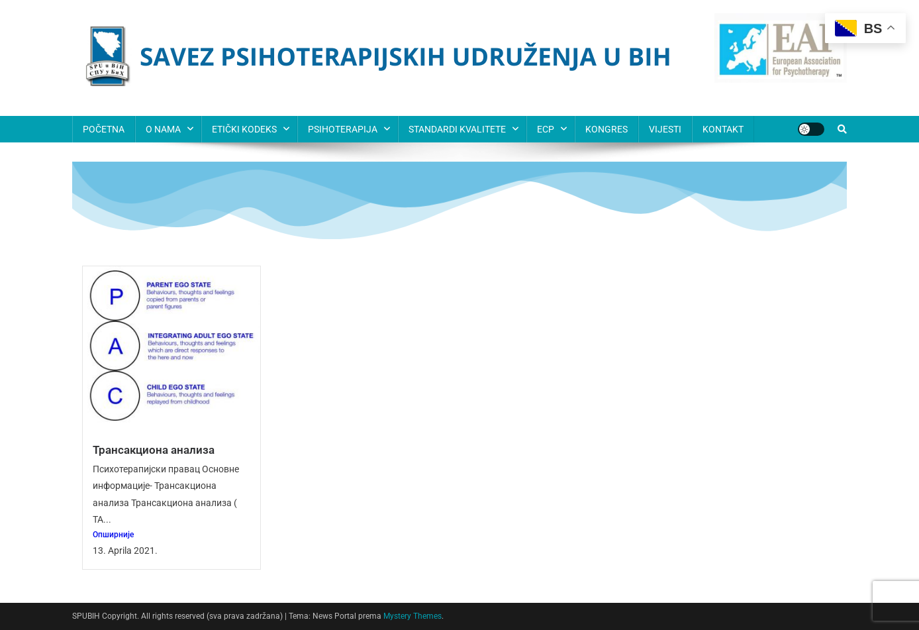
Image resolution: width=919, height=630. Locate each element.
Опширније (113, 534)
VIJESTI (665, 129)
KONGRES (606, 129)
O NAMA (163, 129)
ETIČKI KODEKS (244, 129)
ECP (545, 129)
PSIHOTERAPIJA (342, 129)
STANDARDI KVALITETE (457, 129)
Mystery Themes (412, 616)
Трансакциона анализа (154, 449)
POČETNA (103, 129)
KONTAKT (723, 129)
